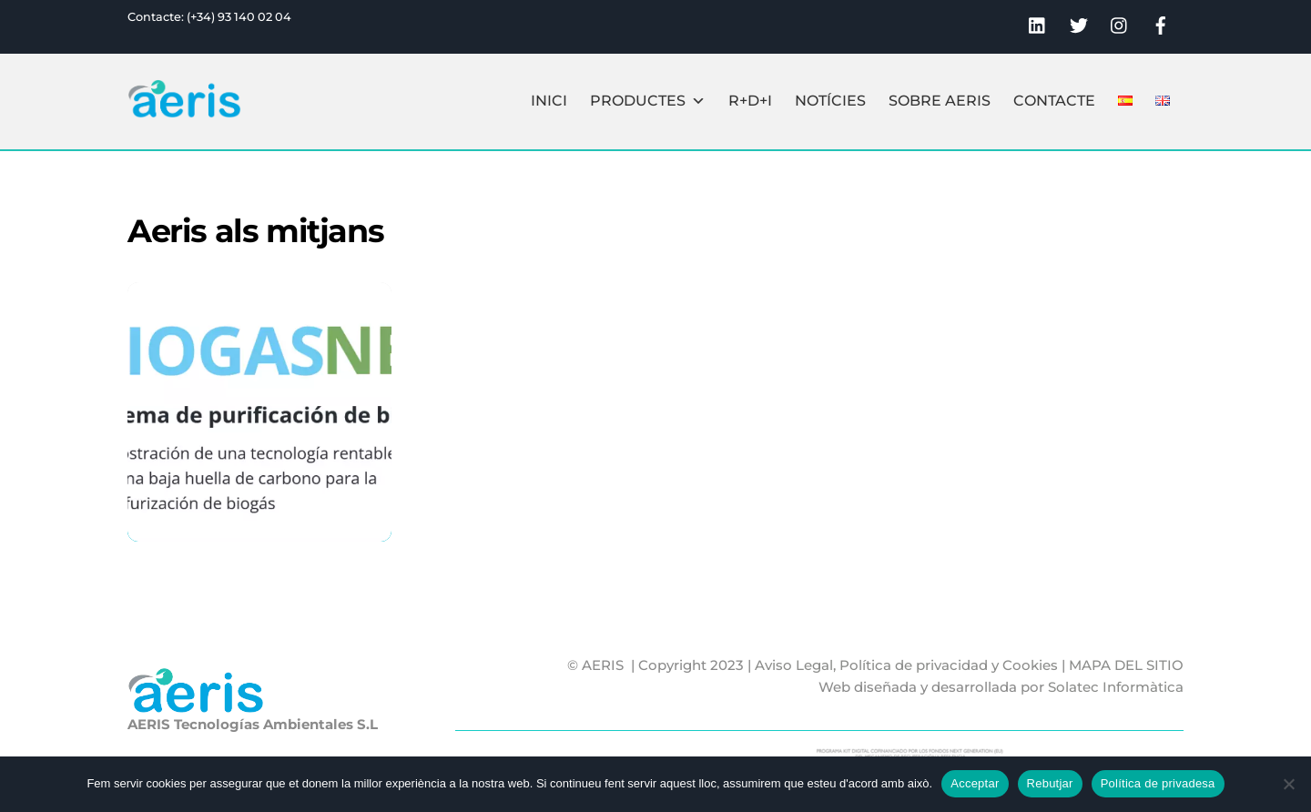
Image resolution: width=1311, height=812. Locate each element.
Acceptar (974, 783)
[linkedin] (1038, 23)
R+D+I (750, 100)
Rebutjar (1050, 783)
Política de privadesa (1158, 783)
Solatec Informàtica (1116, 686)
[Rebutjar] (1288, 784)
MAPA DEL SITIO (1126, 665)
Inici (549, 100)
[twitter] (1079, 23)
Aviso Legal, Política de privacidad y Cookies (906, 665)
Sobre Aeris (940, 100)
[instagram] (1120, 23)
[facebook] (1161, 23)
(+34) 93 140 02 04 (239, 17)
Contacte (1054, 100)
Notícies (830, 100)
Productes (648, 101)
